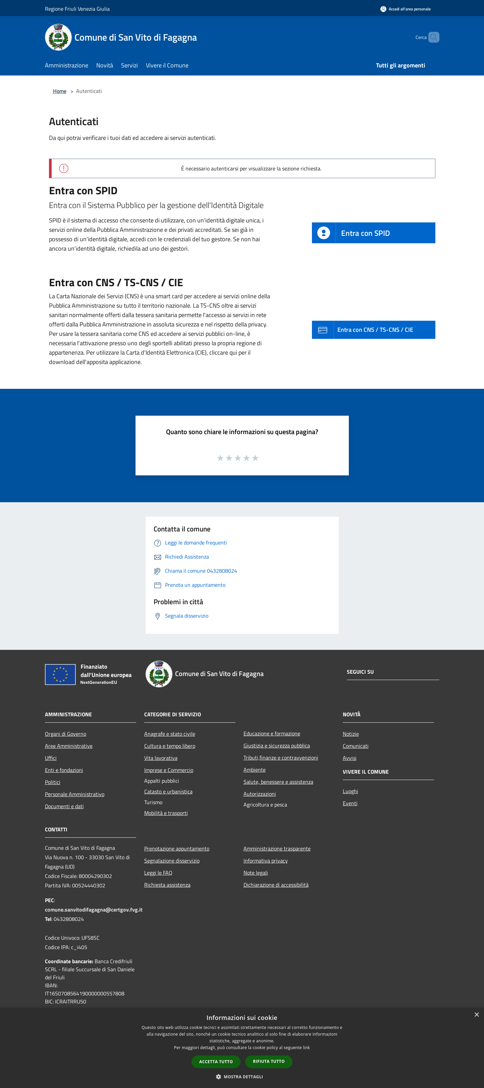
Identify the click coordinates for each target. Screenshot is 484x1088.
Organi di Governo (65, 734)
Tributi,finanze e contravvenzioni (281, 758)
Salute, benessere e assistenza (278, 782)
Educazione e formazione (272, 733)
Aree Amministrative (69, 746)
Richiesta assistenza (167, 885)
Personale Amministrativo (74, 794)
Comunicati (356, 746)
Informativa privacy (266, 861)
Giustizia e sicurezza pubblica (277, 745)
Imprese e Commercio (168, 770)
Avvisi (350, 758)
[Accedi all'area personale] (405, 9)
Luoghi (350, 791)
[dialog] (242, 1048)
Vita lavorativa (160, 758)
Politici (52, 782)
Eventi (350, 803)
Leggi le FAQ (158, 873)
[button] (242, 1076)
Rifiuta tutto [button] (269, 1061)
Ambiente (255, 770)
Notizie (351, 734)
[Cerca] (431, 37)
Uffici (51, 758)
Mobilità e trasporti (166, 813)
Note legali (256, 873)
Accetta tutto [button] (216, 1062)
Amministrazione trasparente (277, 848)
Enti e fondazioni (64, 770)
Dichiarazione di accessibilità (276, 885)
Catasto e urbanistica (168, 791)
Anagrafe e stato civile (169, 734)
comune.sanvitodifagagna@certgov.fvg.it (94, 909)
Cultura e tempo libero (169, 746)
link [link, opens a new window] (306, 1047)
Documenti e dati (64, 806)
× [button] (476, 1015)
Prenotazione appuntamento (176, 848)
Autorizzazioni (260, 794)
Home (59, 91)
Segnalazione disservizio (172, 861)
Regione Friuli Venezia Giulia (77, 9)
